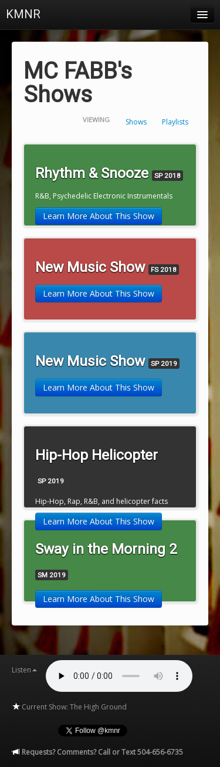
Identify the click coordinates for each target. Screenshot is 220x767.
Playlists (175, 122)
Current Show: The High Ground (69, 707)
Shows (136, 122)
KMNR (23, 14)
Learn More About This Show (98, 215)
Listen (24, 670)
